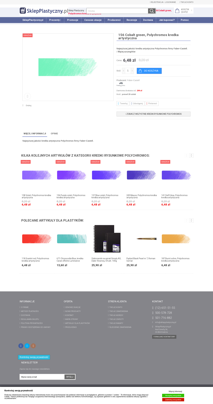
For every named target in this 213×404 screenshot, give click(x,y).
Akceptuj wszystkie (173, 395)
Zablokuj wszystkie (173, 400)
